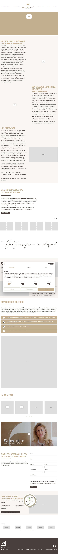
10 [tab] (16, 415)
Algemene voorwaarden (31, 549)
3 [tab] (4, 415)
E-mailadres (33, 469)
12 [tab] (19, 415)
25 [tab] (41, 415)
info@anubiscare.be (19, 505)
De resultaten (17, 5)
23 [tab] (38, 415)
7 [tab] (11, 415)
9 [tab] (14, 415)
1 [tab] (1, 415)
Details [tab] (29, 267)
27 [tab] (44, 415)
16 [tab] (26, 415)
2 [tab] (20, 531)
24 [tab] (39, 415)
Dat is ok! (46, 289)
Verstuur (33, 486)
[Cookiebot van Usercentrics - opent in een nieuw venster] (49, 264)
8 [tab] (13, 415)
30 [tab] (49, 415)
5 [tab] (25, 531)
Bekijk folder (5, 212)
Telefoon (46, 469)
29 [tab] (48, 415)
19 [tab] (31, 415)
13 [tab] (21, 415)
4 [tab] (6, 415)
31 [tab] (51, 415)
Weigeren (12, 289)
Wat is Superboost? (5, 5)
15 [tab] (24, 415)
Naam (31, 453)
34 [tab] (56, 415)
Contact (55, 5)
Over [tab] (46, 267)
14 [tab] (23, 415)
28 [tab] (46, 415)
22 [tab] (36, 415)
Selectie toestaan (29, 289)
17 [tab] (28, 415)
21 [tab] (34, 415)
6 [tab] (9, 415)
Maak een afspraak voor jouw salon (10, 512)
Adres (31, 459)
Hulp (48, 5)
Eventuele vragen (33, 475)
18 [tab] (29, 415)
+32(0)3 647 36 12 (18, 507)
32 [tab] (53, 415)
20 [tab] (33, 415)
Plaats (46, 464)
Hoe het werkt (40, 5)
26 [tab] (43, 415)
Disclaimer (40, 549)
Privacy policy (21, 549)
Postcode (32, 464)
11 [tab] (18, 415)
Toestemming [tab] (11, 267)
